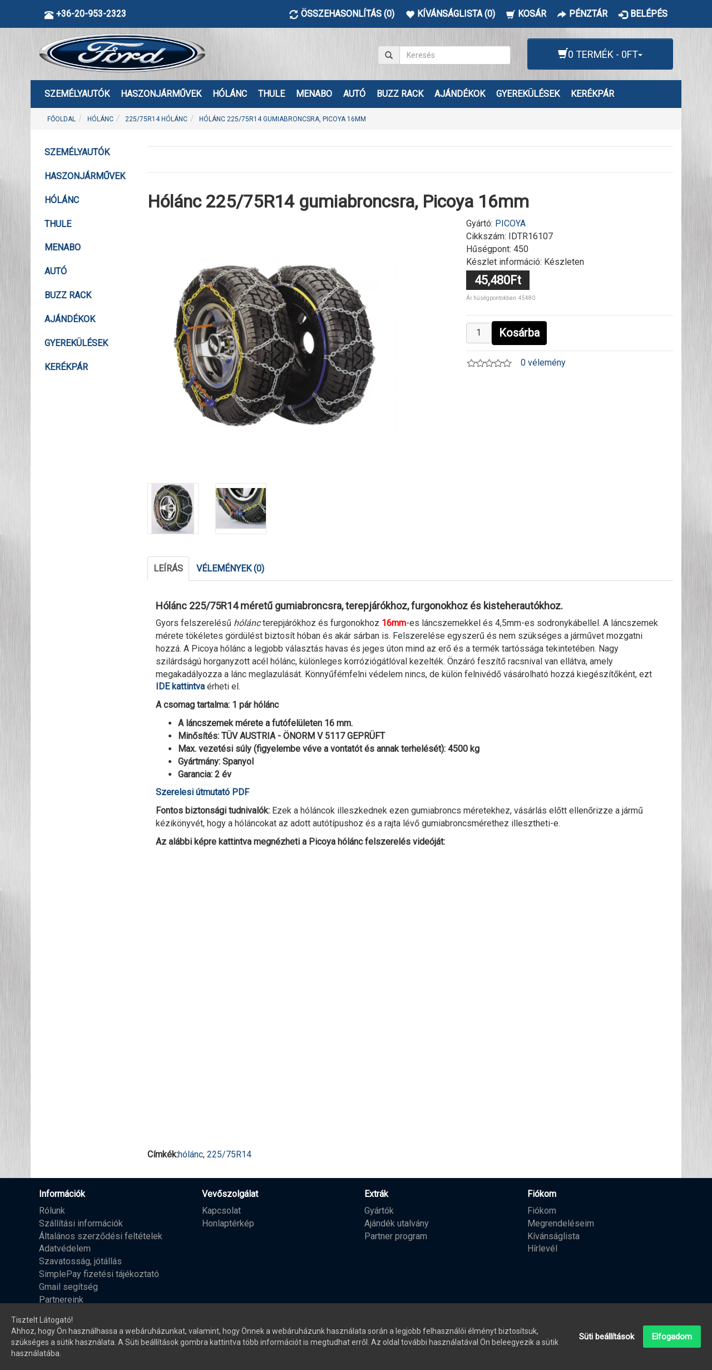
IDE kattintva (180, 686)
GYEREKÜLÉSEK (528, 93)
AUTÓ (354, 93)
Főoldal (61, 119)
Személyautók (77, 93)
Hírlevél (542, 1248)
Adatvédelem (65, 1248)
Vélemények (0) (230, 568)
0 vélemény (543, 362)
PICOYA (510, 223)
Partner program (395, 1236)
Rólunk (52, 1210)
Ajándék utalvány (396, 1223)
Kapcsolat (221, 1210)
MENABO (314, 93)
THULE (271, 93)
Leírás (168, 568)
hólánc (190, 1154)
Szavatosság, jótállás (80, 1261)
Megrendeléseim (560, 1223)
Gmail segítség (68, 1287)
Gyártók (379, 1210)
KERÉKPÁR (592, 93)
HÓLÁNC (229, 93)
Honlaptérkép (228, 1223)
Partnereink (61, 1299)
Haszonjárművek (161, 93)
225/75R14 (229, 1154)
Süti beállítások (606, 1337)
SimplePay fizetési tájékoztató (99, 1274)
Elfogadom (672, 1337)
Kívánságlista (553, 1236)
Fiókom (541, 1210)
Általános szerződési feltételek (100, 1236)
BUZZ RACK (400, 93)
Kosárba (519, 332)
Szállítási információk (81, 1223)
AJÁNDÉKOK (459, 93)
